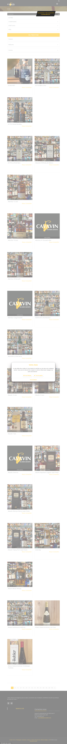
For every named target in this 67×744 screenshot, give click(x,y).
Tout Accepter (38, 375)
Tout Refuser (27, 375)
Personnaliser (33, 379)
